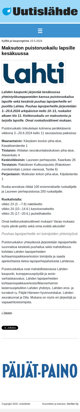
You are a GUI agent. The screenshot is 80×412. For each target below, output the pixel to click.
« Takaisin (7, 313)
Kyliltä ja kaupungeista (15, 40)
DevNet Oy (72, 404)
